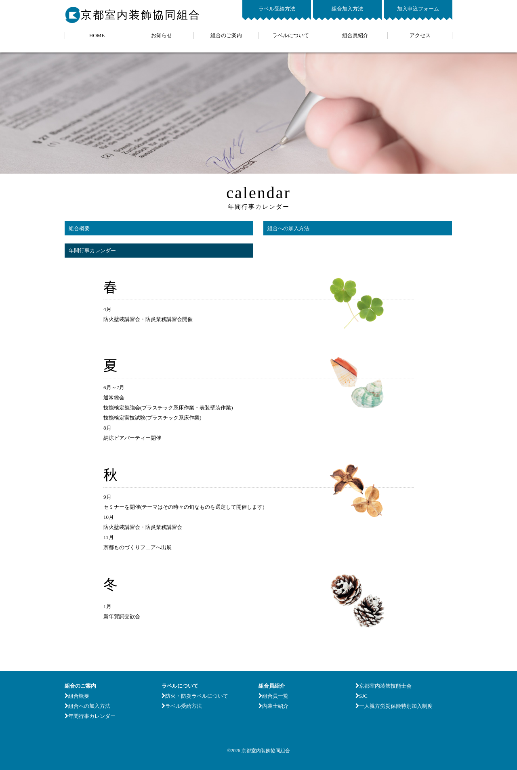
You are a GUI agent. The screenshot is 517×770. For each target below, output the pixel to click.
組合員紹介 (355, 35)
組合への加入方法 (288, 228)
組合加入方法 (347, 9)
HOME (97, 35)
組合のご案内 (226, 35)
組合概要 (79, 228)
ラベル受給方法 (276, 9)
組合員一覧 (273, 696)
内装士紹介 (273, 706)
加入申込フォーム (418, 9)
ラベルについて (290, 35)
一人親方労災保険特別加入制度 (394, 706)
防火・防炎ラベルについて (195, 696)
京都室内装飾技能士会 (383, 686)
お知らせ (161, 35)
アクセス (420, 35)
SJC (361, 696)
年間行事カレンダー (92, 251)
